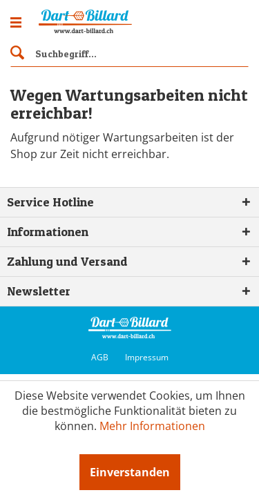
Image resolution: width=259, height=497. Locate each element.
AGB (99, 357)
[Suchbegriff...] (129, 53)
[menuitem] (129, 51)
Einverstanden (130, 472)
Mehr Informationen (152, 425)
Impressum (147, 357)
